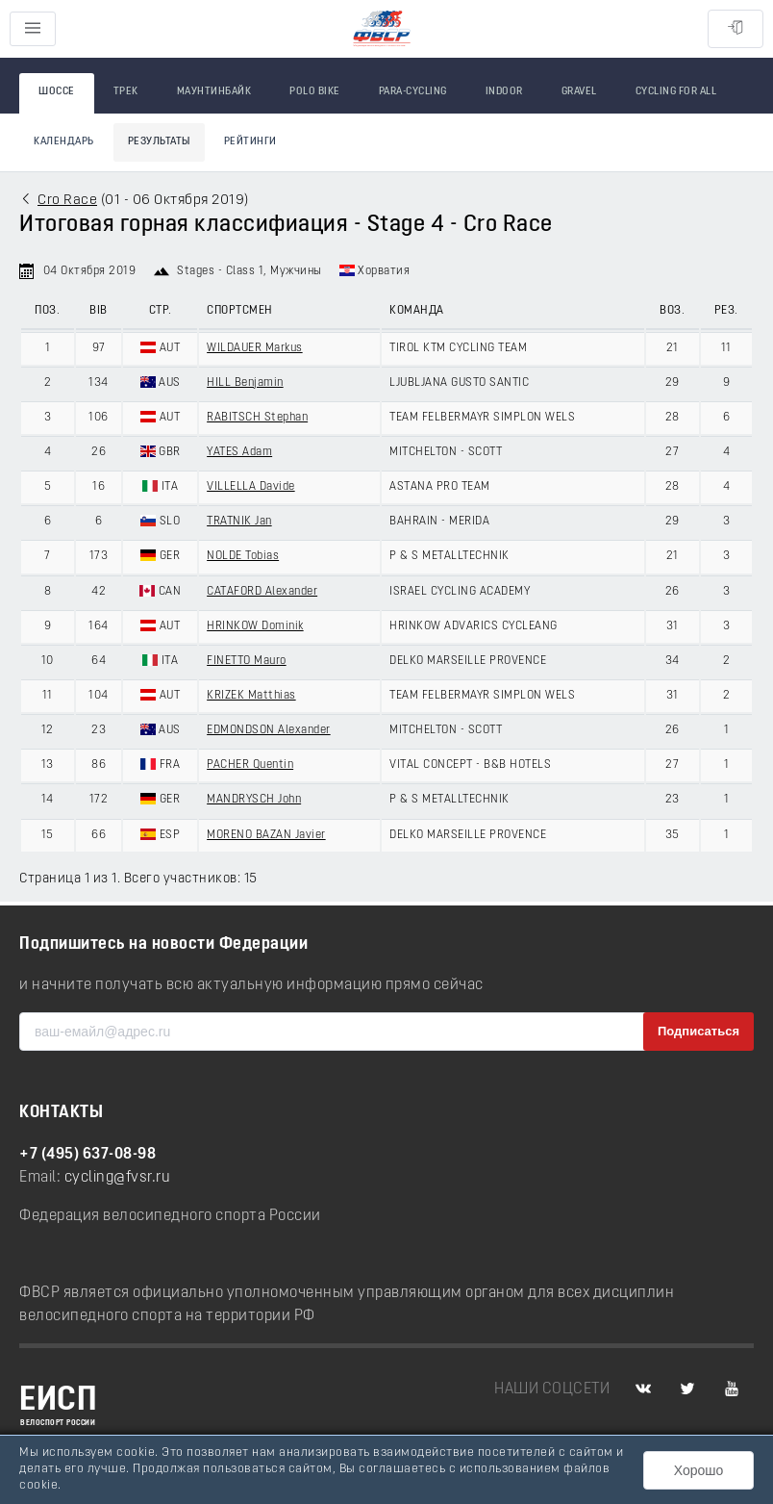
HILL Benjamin (245, 383)
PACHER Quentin (250, 765)
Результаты (159, 142)
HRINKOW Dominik (255, 626)
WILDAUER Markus (255, 348)
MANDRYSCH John (254, 799)
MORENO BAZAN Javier (266, 835)
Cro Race (67, 200)
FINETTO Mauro (247, 661)
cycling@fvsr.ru (117, 1177)
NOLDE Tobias (243, 556)
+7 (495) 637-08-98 (87, 1154)
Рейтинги (250, 142)
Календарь (64, 142)
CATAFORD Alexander (262, 592)
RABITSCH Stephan (257, 417)
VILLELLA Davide (251, 487)
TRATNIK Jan (239, 521)
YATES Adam (239, 452)
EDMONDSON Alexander (269, 730)
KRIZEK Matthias (251, 695)
